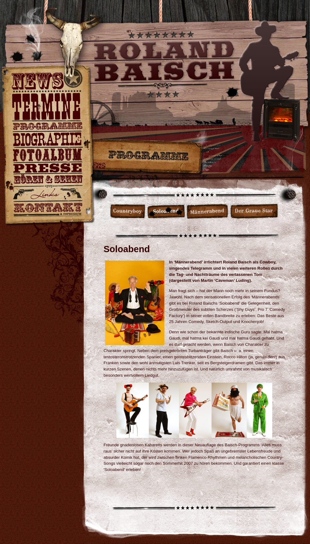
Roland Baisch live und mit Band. (47, 107)
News (47, 82)
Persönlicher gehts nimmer (47, 140)
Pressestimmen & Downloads (47, 168)
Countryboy (47, 126)
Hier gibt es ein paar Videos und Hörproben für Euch (47, 181)
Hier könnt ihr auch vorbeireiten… (47, 195)
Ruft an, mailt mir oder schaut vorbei (47, 209)
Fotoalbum (47, 155)
